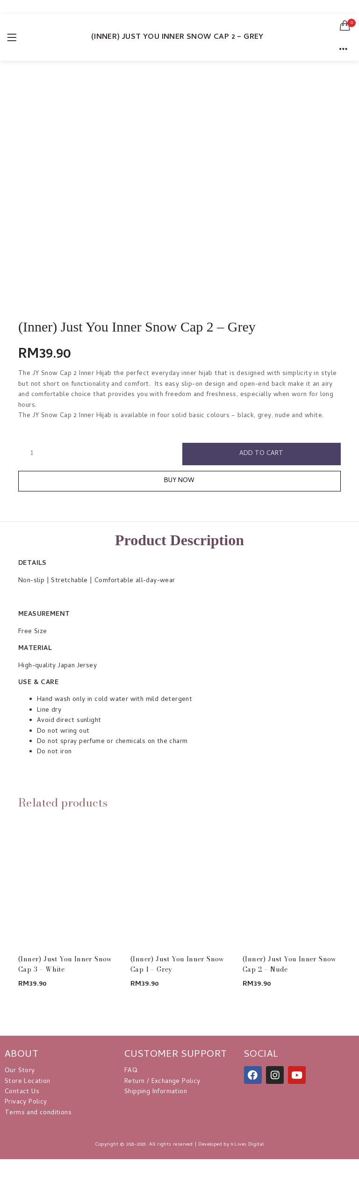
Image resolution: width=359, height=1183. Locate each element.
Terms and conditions (38, 1113)
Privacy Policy (26, 1102)
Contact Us (22, 1092)
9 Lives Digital (247, 1144)
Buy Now (180, 481)
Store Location (27, 1081)
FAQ (130, 1071)
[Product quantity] (31, 453)
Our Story (20, 1071)
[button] (345, 25)
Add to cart (262, 453)
